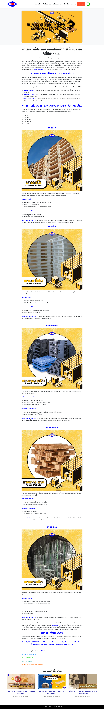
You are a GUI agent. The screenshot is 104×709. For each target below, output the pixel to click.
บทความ (73, 4)
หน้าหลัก (38, 4)
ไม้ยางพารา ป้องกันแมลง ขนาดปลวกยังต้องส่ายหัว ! (21, 692)
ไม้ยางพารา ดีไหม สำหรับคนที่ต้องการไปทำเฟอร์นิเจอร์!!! (83, 692)
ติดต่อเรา (81, 4)
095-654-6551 (29, 661)
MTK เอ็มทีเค (32, 654)
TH (92, 4)
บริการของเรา (57, 4)
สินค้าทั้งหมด (47, 4)
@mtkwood (29, 658)
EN (95, 4)
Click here (67, 644)
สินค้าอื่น (66, 4)
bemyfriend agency (54, 58)
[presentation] (3, 705)
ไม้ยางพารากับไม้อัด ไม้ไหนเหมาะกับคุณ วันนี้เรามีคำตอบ (52, 692)
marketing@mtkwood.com (35, 665)
